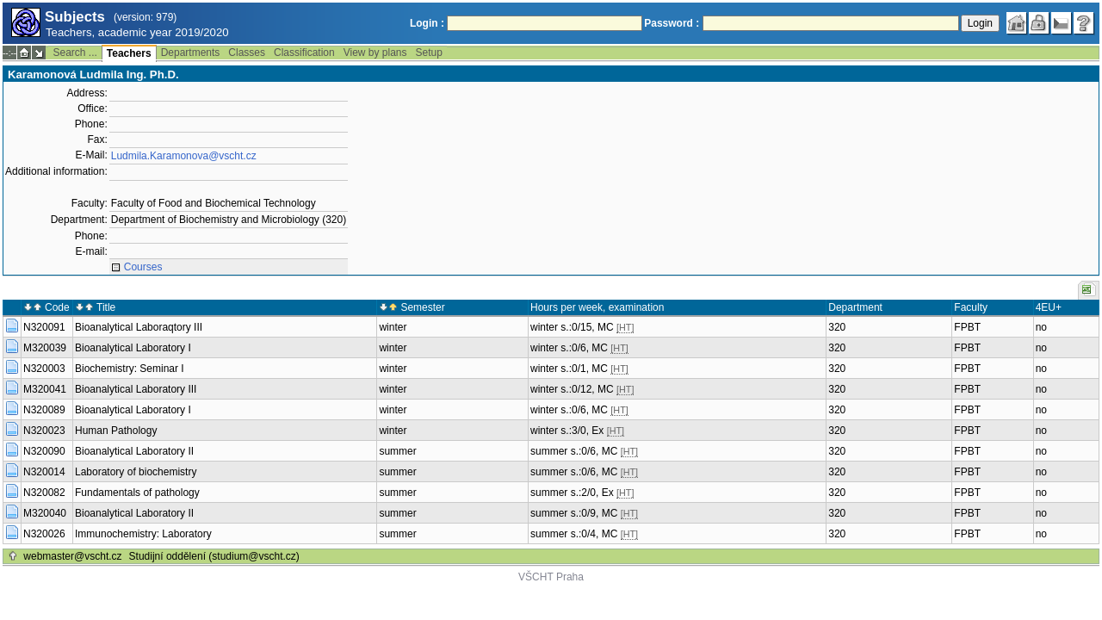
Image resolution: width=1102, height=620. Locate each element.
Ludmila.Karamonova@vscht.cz (184, 156)
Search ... (74, 52)
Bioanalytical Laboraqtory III (138, 327)
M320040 (44, 513)
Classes (246, 52)
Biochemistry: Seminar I (129, 369)
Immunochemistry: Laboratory (143, 534)
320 (836, 327)
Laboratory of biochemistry (135, 472)
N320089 (44, 410)
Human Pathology (116, 431)
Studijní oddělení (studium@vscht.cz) (214, 556)
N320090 (44, 451)
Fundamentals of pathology (137, 493)
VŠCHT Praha (551, 577)
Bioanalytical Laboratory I (133, 348)
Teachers (129, 53)
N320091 (44, 327)
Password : (671, 23)
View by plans (375, 52)
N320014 (44, 472)
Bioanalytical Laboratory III (135, 389)
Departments (190, 52)
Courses (143, 267)
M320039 (44, 348)
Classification (304, 52)
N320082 (44, 493)
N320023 (44, 431)
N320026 (44, 534)
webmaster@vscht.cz (72, 556)
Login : (427, 23)
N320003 (44, 369)
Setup (429, 52)
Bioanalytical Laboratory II (134, 451)
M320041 (44, 389)
